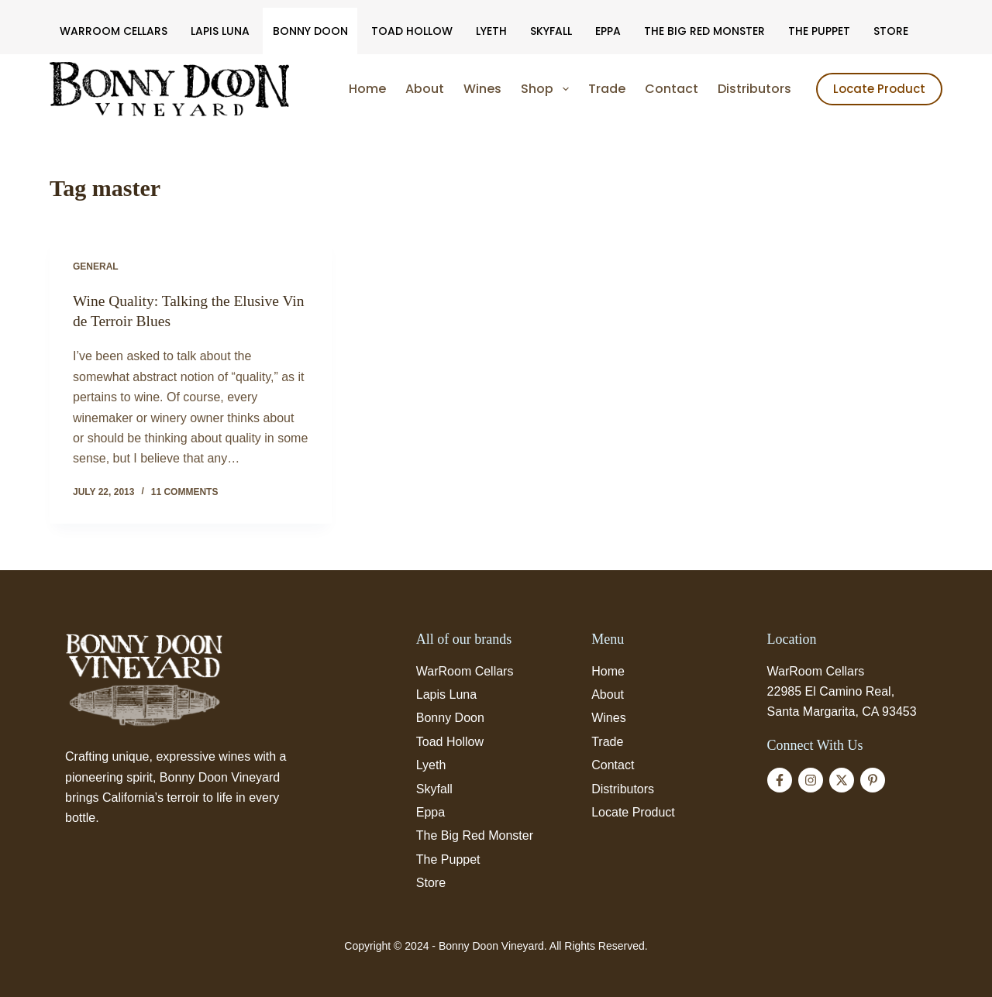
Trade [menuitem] (606, 89)
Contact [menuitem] (671, 89)
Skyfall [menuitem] (551, 31)
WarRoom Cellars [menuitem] (113, 31)
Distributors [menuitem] (754, 89)
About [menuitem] (424, 89)
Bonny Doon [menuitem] (310, 31)
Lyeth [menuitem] (491, 31)
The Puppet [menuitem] (819, 31)
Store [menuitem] (890, 31)
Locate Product (879, 89)
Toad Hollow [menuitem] (412, 31)
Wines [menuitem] (482, 89)
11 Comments (185, 491)
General (96, 266)
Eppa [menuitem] (608, 31)
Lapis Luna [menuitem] (220, 31)
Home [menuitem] (367, 89)
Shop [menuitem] (547, 89)
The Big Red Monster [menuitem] (704, 31)
